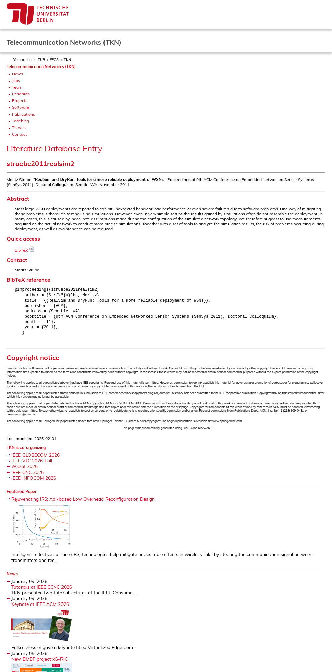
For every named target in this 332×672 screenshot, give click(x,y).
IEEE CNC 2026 (27, 476)
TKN (67, 59)
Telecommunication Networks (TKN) (41, 66)
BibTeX (24, 250)
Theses (19, 127)
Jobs (16, 80)
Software (20, 107)
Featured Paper (22, 495)
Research (21, 93)
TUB (41, 59)
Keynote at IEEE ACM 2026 (40, 608)
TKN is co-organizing (26, 451)
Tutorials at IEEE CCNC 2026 (41, 590)
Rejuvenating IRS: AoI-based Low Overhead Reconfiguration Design (83, 502)
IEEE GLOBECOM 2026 (35, 458)
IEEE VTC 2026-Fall (31, 464)
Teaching (20, 120)
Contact (19, 134)
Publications (23, 114)
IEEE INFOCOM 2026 (33, 481)
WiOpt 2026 (24, 470)
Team (17, 87)
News (17, 73)
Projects (19, 100)
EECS (54, 59)
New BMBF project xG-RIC (39, 662)
